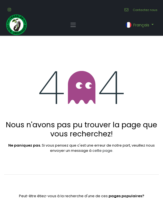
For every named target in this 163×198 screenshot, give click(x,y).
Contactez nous (145, 10)
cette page (102, 150)
